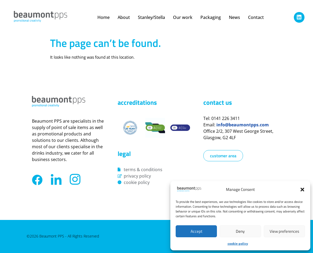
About (124, 17)
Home (103, 17)
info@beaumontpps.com (242, 125)
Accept (196, 231)
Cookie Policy (238, 243)
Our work (182, 17)
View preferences (284, 231)
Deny (240, 231)
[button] (302, 189)
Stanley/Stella (151, 17)
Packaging (210, 17)
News (234, 17)
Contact (256, 17)
